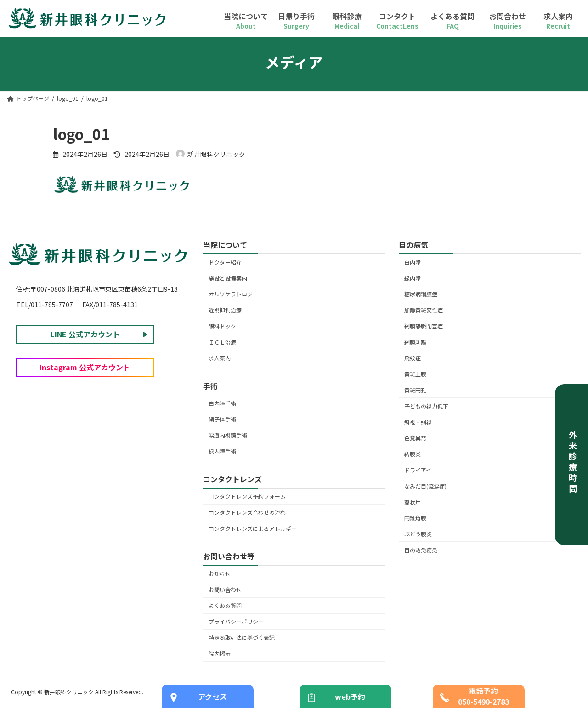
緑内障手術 (222, 451)
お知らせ (220, 573)
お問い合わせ (225, 589)
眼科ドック (222, 326)
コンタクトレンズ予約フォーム (247, 497)
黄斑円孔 (415, 390)
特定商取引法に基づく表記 (242, 637)
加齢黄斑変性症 (423, 310)
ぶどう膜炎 (418, 534)
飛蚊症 (412, 358)
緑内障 (412, 278)
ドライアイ (417, 470)
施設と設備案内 (228, 278)
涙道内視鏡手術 (228, 435)
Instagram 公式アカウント (85, 367)
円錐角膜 (415, 518)
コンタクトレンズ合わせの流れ (247, 512)
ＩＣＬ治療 (222, 342)
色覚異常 (415, 438)
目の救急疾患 (420, 550)
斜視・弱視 (418, 422)
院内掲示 (220, 653)
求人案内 (220, 358)
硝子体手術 (222, 419)
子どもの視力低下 (426, 406)
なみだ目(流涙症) (425, 486)
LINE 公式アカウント (85, 334)
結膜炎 (412, 454)
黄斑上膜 (415, 374)
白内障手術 (222, 403)
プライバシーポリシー (236, 622)
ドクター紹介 (225, 262)
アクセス (212, 696)
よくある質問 (225, 606)
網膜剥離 (415, 342)
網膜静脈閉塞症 (423, 326)
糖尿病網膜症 (420, 294)
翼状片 (412, 502)
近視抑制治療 (225, 310)
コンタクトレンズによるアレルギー (253, 528)
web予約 (350, 696)
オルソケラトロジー (233, 294)
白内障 (412, 262)
